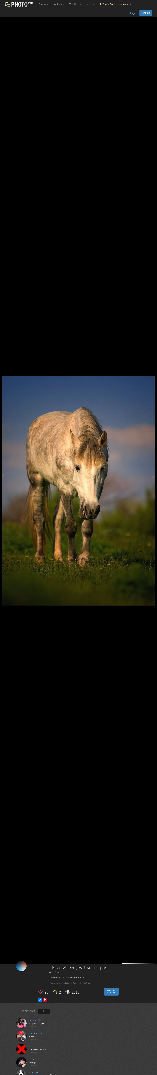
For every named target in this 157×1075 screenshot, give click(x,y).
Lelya (31, 1059)
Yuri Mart (55, 972)
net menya (33, 1072)
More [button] (90, 4)
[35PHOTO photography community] (18, 4)
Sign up (146, 13)
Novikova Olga (35, 1020)
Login (133, 13)
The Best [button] (75, 4)
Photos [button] (43, 4)
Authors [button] (58, 4)
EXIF (44, 1011)
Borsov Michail (35, 1033)
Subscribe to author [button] (111, 991)
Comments (28, 1011)
